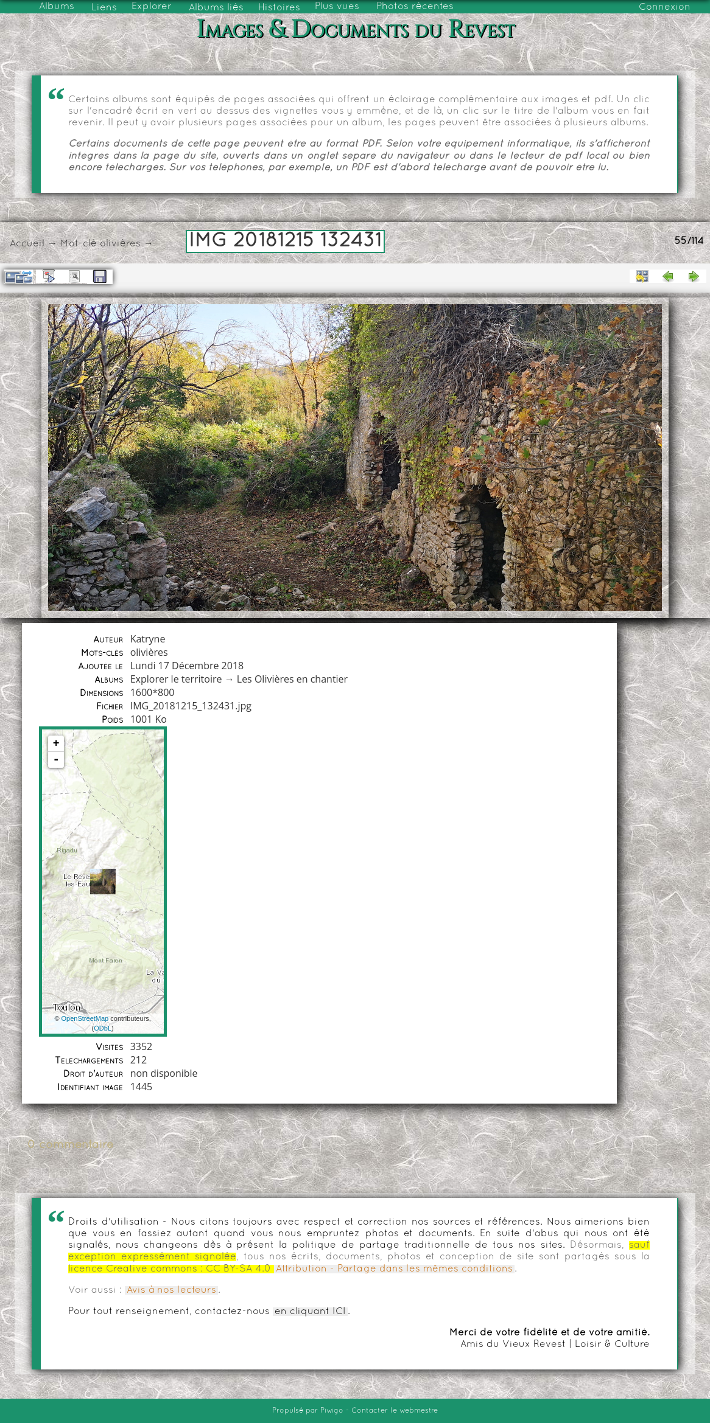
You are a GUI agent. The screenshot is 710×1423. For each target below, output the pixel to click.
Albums (56, 6)
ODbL (102, 1028)
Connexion (665, 7)
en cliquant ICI (310, 1311)
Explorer (152, 6)
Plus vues (337, 6)
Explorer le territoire (176, 679)
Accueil (27, 244)
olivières (120, 244)
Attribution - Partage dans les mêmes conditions (394, 1269)
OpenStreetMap (85, 1018)
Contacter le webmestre (394, 1411)
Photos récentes (415, 6)
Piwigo (331, 1411)
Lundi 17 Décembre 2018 (187, 665)
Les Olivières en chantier (292, 679)
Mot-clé (78, 244)
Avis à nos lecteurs (171, 1290)
